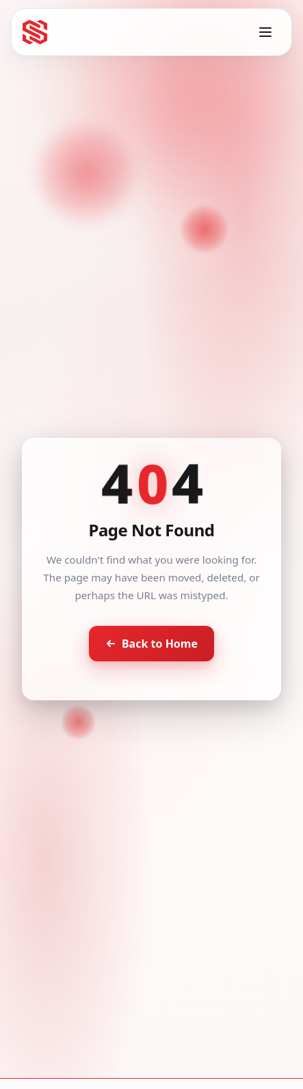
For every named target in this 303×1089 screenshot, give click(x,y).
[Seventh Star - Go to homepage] (35, 32)
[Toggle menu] (265, 32)
